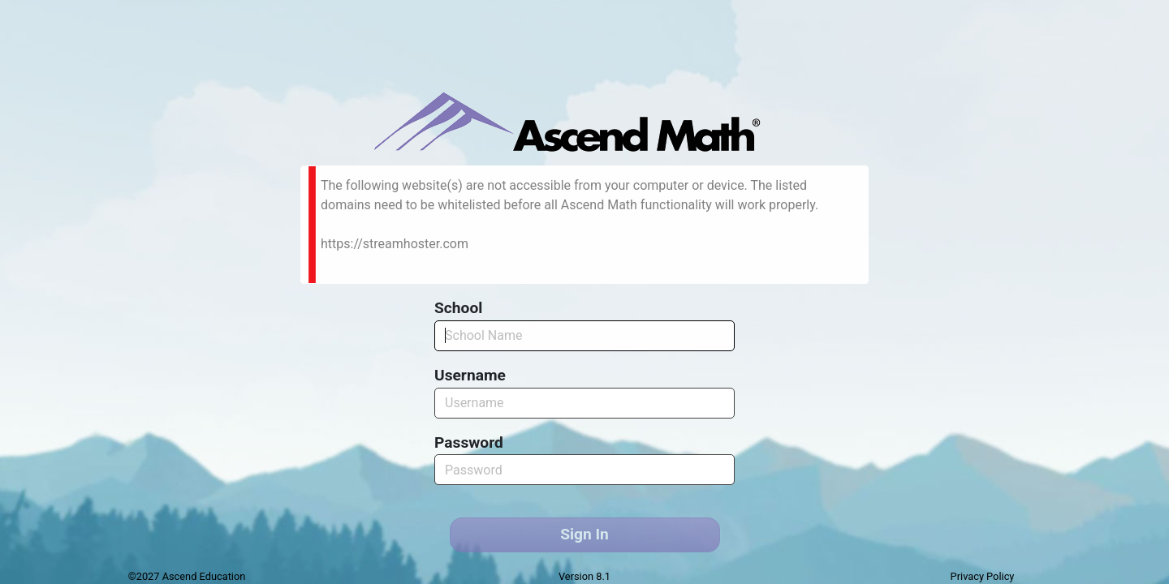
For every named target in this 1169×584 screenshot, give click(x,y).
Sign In (584, 534)
